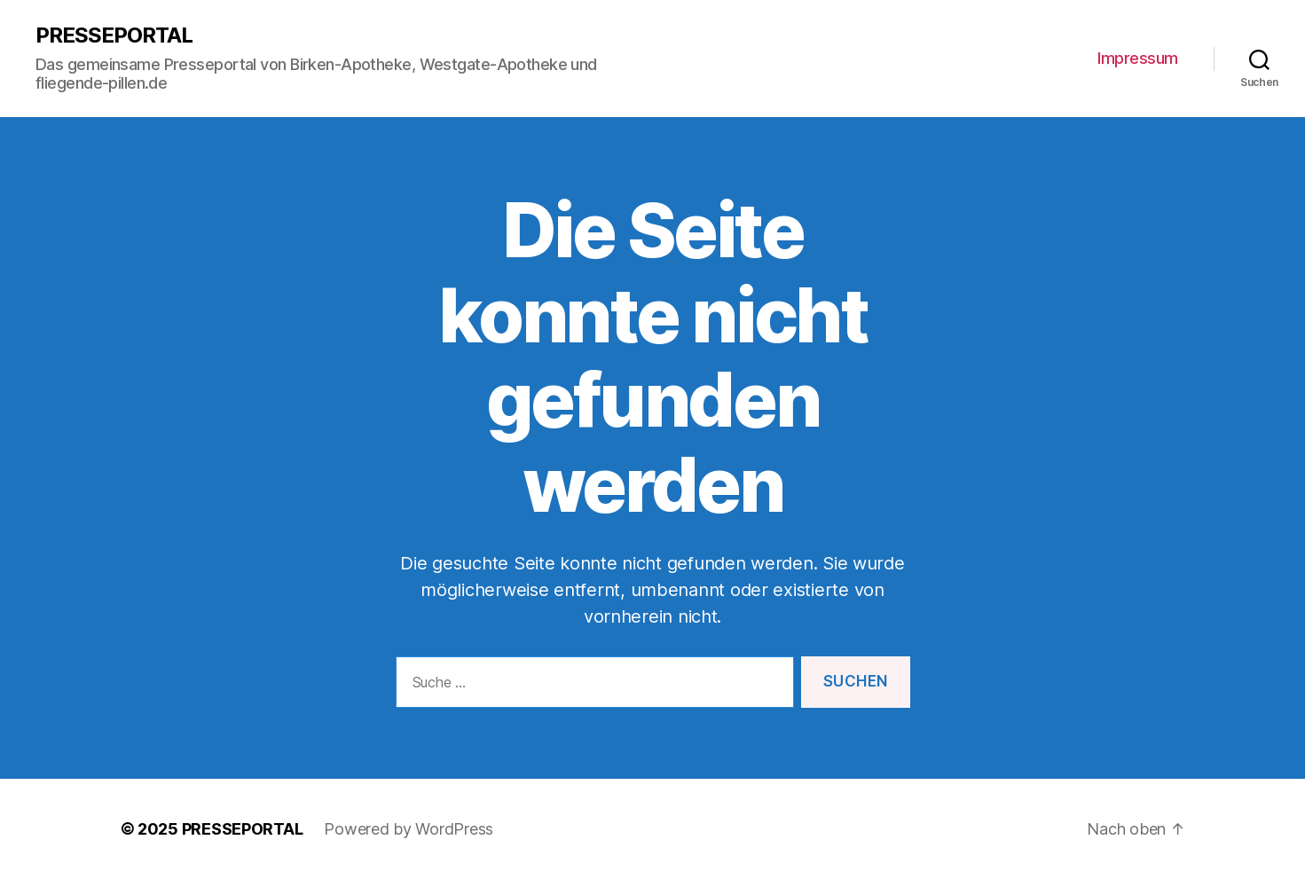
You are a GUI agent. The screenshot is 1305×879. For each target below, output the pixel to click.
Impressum (1137, 58)
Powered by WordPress (408, 829)
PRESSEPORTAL (114, 35)
